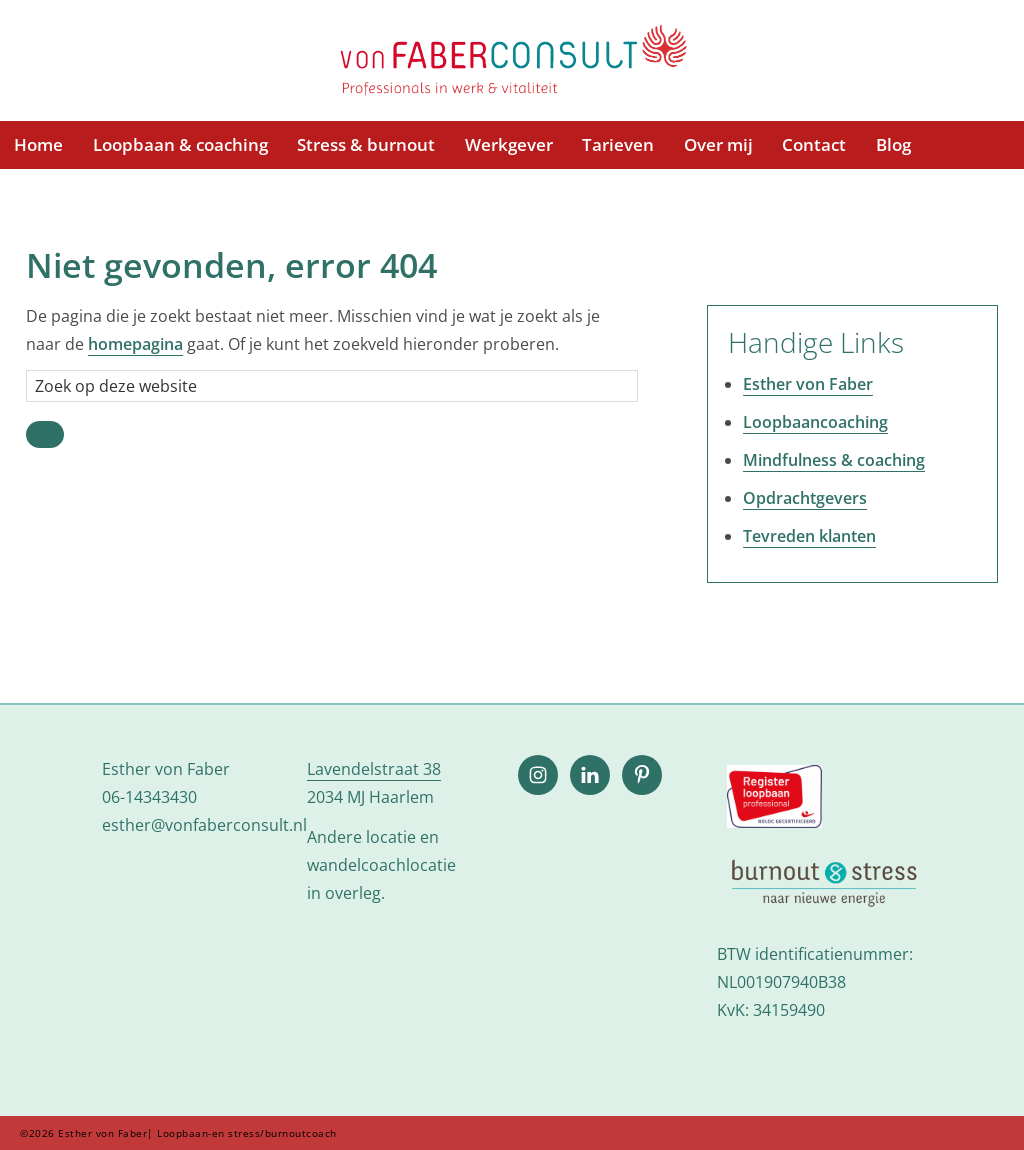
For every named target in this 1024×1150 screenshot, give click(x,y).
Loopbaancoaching (815, 422)
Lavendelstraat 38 (374, 769)
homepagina (135, 344)
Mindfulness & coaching (834, 460)
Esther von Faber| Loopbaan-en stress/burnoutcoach (512, 62)
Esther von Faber (808, 384)
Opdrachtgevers (805, 498)
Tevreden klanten (809, 536)
